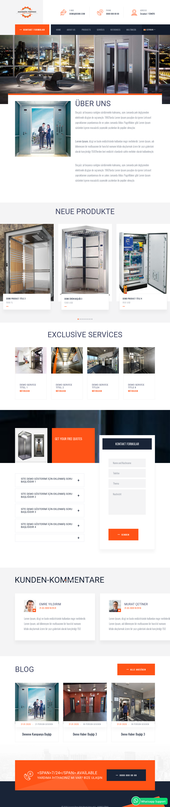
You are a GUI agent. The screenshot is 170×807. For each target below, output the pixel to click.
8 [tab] (91, 319)
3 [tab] (82, 319)
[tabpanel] (85, 269)
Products (86, 29)
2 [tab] (80, 319)
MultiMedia (131, 29)
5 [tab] (86, 319)
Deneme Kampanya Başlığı (36, 734)
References (115, 29)
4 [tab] (84, 319)
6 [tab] (87, 319)
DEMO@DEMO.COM (77, 13)
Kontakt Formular (34, 29)
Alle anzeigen (138, 669)
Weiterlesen (25, 391)
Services (100, 29)
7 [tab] (89, 319)
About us (71, 29)
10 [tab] (83, 580)
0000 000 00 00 (112, 13)
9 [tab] (81, 580)
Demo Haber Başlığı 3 (85, 734)
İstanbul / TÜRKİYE (147, 13)
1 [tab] (78, 319)
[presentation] (131, 523)
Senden (125, 534)
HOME (58, 29)
